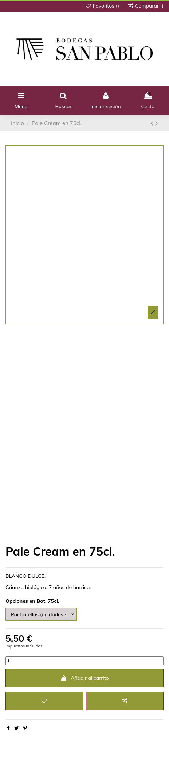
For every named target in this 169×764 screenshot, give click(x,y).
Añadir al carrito (84, 678)
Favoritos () (103, 6)
